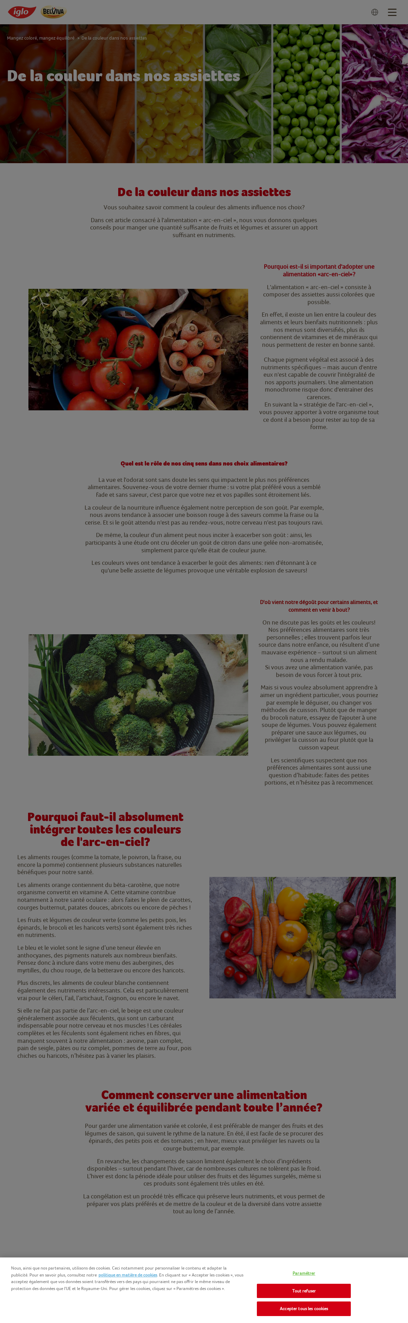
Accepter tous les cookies (304, 1308)
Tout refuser (304, 1290)
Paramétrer (304, 1273)
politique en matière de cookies (127, 1275)
